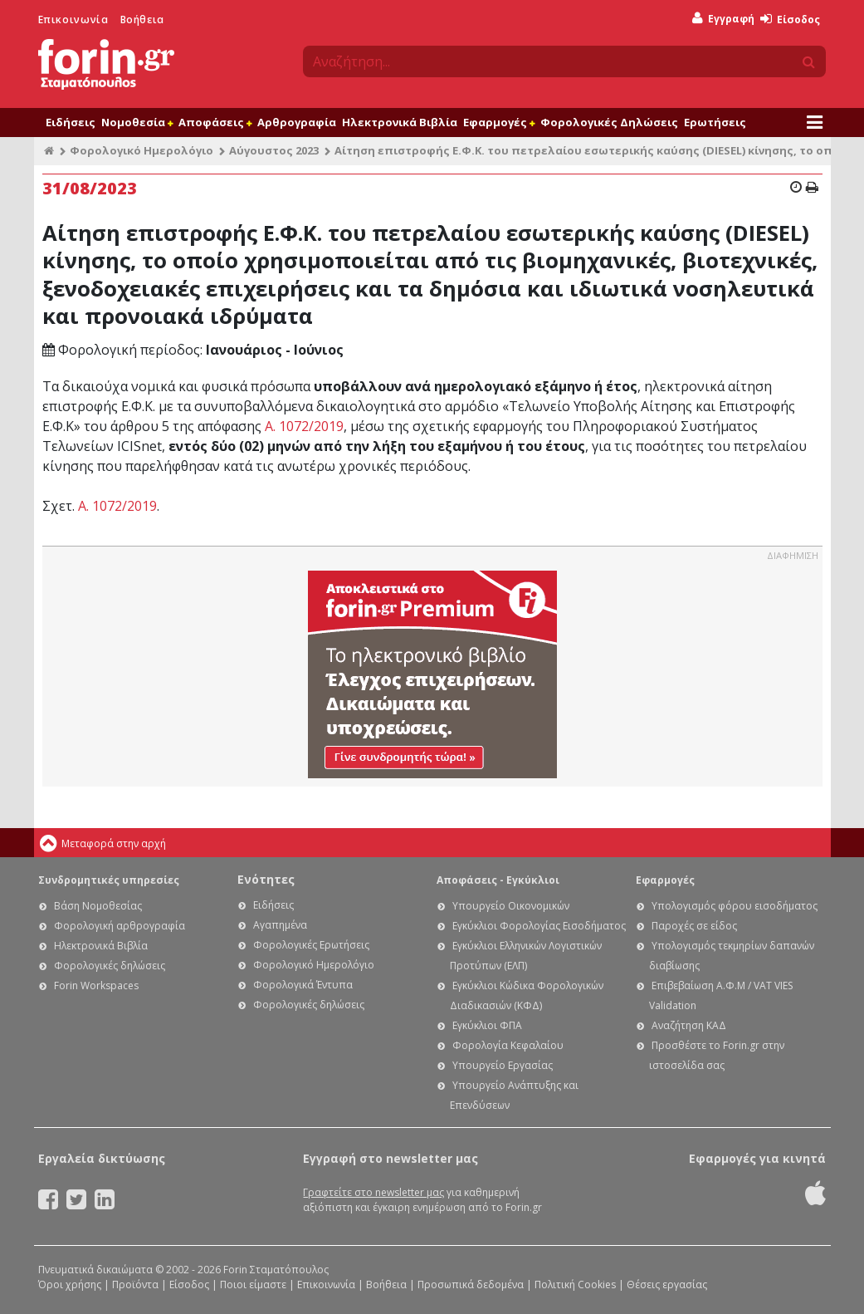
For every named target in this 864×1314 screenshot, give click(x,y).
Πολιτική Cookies (575, 1284)
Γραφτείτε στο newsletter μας (373, 1192)
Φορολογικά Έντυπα (303, 985)
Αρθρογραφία (296, 122)
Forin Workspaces (96, 985)
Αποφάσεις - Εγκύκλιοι (498, 880)
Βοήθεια (142, 19)
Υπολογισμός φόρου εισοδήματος (735, 906)
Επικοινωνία (73, 19)
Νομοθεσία (137, 122)
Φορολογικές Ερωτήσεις (311, 945)
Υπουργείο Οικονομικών (510, 906)
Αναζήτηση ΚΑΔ (689, 1025)
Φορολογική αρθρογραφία (119, 926)
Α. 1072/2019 (304, 426)
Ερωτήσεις (715, 122)
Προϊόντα (135, 1284)
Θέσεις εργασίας (667, 1284)
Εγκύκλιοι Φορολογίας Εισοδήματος (539, 926)
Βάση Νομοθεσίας (98, 906)
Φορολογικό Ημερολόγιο (141, 150)
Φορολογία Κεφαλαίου (508, 1045)
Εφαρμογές (499, 122)
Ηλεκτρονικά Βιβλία (399, 122)
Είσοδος (790, 19)
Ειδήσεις (70, 122)
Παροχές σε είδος (694, 926)
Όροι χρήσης (69, 1284)
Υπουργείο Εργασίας (502, 1065)
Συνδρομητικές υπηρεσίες (108, 880)
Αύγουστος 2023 (274, 150)
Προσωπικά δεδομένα (470, 1284)
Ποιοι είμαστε (253, 1284)
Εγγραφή (723, 19)
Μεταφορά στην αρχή (113, 843)
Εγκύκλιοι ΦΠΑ (487, 1025)
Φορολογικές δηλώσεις (109, 966)
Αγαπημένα (280, 925)
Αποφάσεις (214, 122)
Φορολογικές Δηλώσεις (609, 122)
